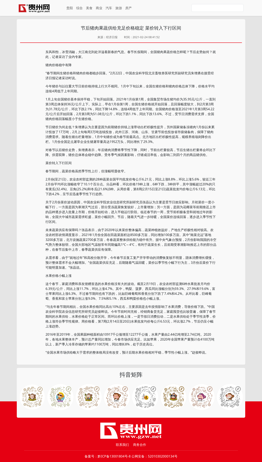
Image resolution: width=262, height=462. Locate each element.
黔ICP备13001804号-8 (114, 456)
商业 (99, 8)
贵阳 (69, 8)
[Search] (217, 8)
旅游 (118, 8)
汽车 (109, 8)
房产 (128, 8)
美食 (89, 8)
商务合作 (139, 444)
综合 (79, 8)
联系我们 (122, 444)
